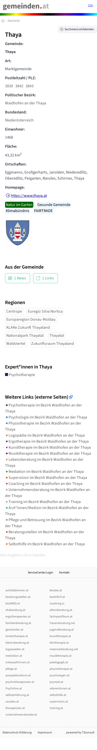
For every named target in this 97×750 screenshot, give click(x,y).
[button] (90, 7)
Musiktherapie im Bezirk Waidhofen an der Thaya (48, 453)
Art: (8, 61)
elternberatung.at (61, 610)
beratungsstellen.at (18, 597)
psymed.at (56, 682)
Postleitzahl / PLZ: (20, 78)
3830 (9, 86)
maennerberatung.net (64, 649)
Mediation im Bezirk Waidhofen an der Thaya (44, 471)
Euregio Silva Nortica (45, 311)
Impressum (45, 732)
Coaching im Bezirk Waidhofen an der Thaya (43, 483)
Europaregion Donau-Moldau (31, 319)
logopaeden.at (15, 649)
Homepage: (15, 187)
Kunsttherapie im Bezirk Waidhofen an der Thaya (48, 447)
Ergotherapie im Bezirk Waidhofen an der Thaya (47, 441)
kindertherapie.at (17, 636)
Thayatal (56, 335)
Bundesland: (16, 112)
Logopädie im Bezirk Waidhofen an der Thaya (45, 435)
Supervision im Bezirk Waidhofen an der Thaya (46, 477)
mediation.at (14, 656)
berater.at (56, 590)
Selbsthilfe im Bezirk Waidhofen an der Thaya (45, 544)
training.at (56, 708)
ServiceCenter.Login (40, 572)
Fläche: (11, 146)
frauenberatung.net (62, 623)
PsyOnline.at (14, 688)
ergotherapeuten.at (18, 616)
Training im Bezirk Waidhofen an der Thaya (43, 502)
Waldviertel (15, 343)
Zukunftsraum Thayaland (52, 343)
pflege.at (11, 669)
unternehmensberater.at (21, 715)
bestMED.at (13, 603)
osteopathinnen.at (18, 662)
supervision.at (59, 701)
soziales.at (12, 701)
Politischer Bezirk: (20, 95)
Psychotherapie (20, 375)
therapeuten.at (15, 708)
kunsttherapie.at (60, 636)
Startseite (14, 21)
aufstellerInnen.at (17, 590)
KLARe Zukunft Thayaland (28, 327)
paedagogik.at (59, 662)
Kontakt (64, 572)
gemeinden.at (14, 630)
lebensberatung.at (17, 643)
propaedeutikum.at (18, 675)
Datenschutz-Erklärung (17, 732)
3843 (30, 86)
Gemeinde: (14, 44)
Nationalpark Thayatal (25, 335)
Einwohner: (15, 129)
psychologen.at (59, 675)
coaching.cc (57, 603)
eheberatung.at (15, 610)
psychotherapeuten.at (20, 682)
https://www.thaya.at (29, 195)
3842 (19, 86)
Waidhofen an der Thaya (25, 103)
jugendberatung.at (62, 630)
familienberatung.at (18, 623)
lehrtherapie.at (59, 643)
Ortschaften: (15, 164)
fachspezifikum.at (61, 616)
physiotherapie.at (61, 669)
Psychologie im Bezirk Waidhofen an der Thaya (46, 417)
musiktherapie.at (60, 656)
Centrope (14, 311)
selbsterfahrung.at (17, 695)
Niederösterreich (19, 120)
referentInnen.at (60, 688)
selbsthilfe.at (58, 695)
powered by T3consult (80, 732)
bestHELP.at (57, 597)
